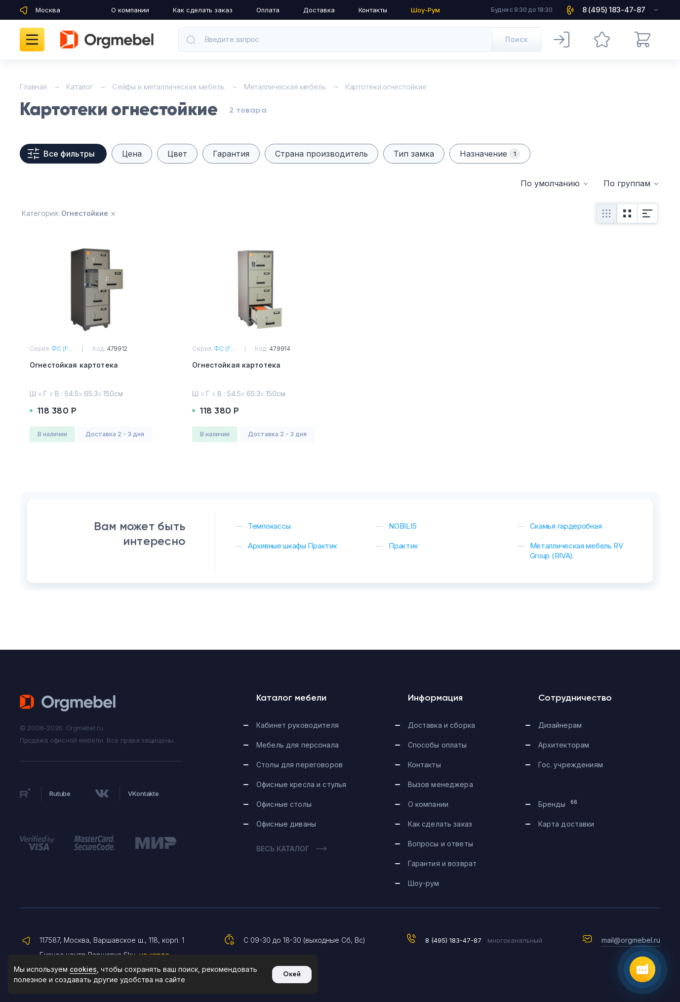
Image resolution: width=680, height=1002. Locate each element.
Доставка (319, 10)
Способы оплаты (437, 745)
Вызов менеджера (440, 784)
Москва (48, 10)
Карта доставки (566, 824)
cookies (83, 969)
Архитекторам (564, 745)
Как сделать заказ (203, 10)
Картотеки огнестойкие (386, 86)
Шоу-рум (424, 883)
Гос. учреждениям (570, 764)
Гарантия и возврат (442, 863)
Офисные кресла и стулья (301, 784)
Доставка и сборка (441, 725)
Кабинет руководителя (297, 725)
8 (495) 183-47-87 (453, 940)
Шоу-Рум (425, 10)
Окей (292, 974)
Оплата (268, 10)
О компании (130, 10)
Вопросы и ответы (440, 843)
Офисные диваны (286, 824)
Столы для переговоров (299, 764)
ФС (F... (61, 348)
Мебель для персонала (297, 745)
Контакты (373, 10)
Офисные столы (284, 804)
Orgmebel (68, 703)
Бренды (557, 803)
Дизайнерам (560, 725)
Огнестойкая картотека (74, 365)
